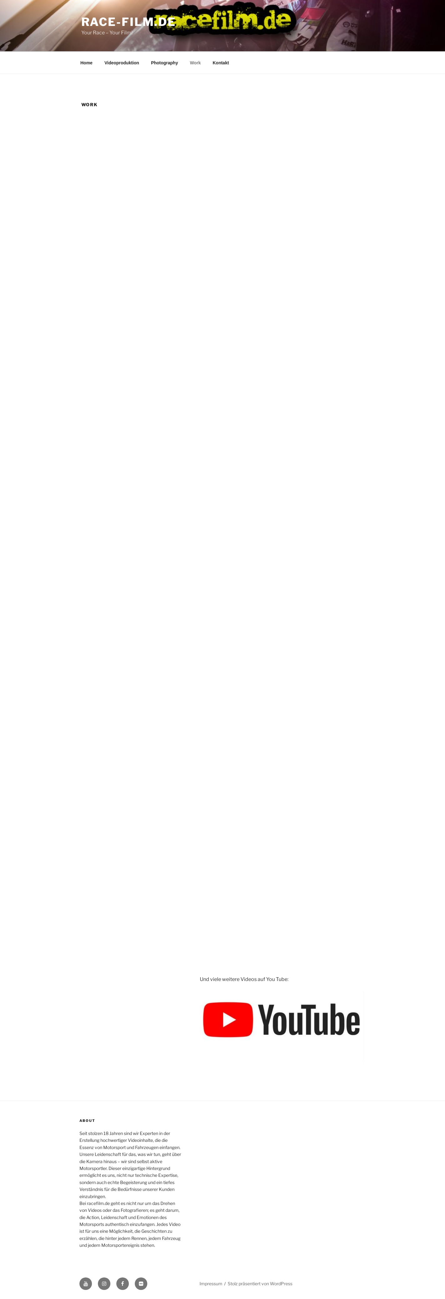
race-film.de (128, 22)
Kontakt (221, 62)
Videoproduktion (121, 62)
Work (195, 62)
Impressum (211, 1283)
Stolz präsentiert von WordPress (260, 1283)
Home (86, 62)
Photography (164, 62)
